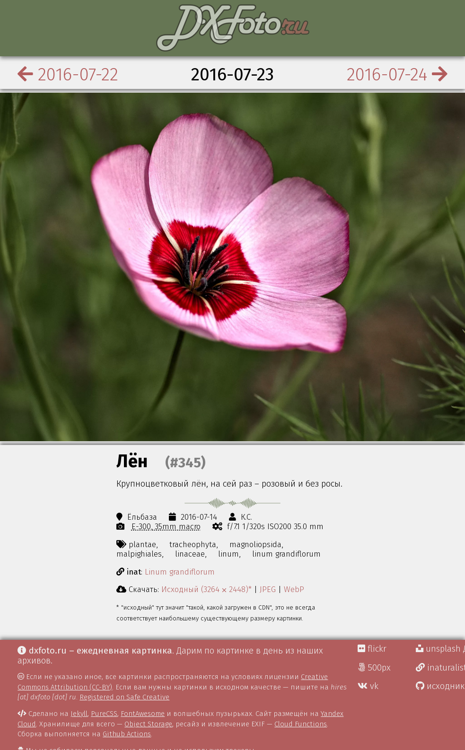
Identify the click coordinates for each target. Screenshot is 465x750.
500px (374, 668)
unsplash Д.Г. (440, 649)
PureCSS (104, 713)
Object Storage (148, 724)
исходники (440, 686)
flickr (372, 649)
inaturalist (440, 668)
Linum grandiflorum (180, 571)
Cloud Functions (300, 724)
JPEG (268, 589)
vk (368, 686)
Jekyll (79, 713)
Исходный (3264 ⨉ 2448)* (206, 589)
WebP (294, 589)
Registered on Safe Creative (124, 697)
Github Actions (127, 734)
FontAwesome (143, 713)
